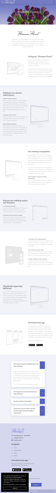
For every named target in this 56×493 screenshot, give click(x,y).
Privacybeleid (50, 491)
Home (22, 15)
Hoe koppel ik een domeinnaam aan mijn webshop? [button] (29, 393)
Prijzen (15, 453)
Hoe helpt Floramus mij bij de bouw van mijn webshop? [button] (29, 365)
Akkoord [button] (15, 488)
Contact (15, 455)
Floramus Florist (17, 450)
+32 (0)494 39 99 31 (18, 438)
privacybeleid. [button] (22, 484)
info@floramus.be (18, 440)
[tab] (28, 365)
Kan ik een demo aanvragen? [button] (29, 401)
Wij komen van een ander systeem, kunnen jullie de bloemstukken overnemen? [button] (29, 411)
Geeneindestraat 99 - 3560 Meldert (22, 435)
